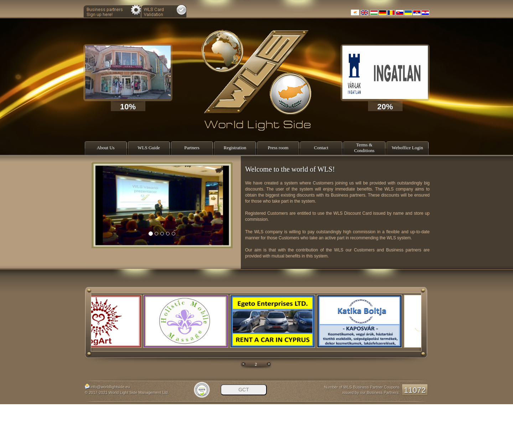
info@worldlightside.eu (110, 387)
